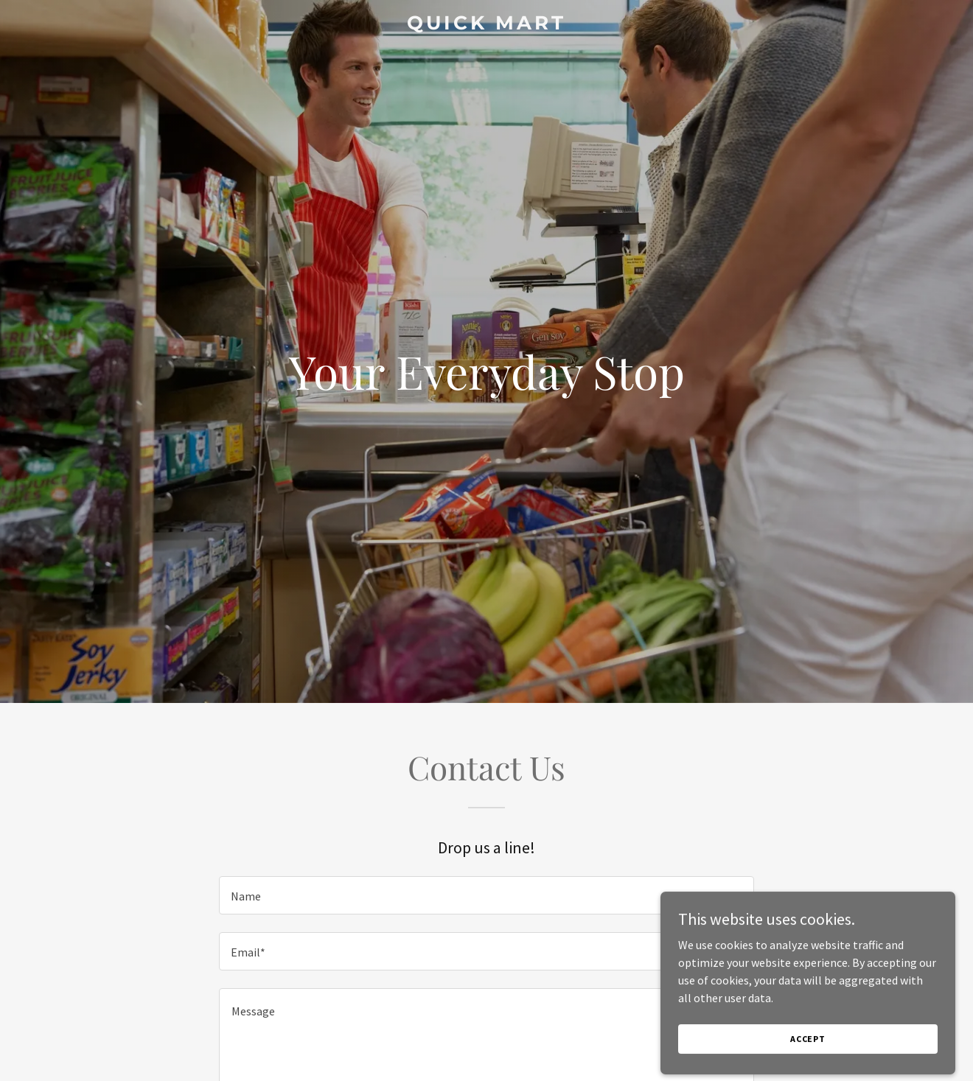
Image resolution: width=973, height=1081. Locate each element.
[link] (486, 25)
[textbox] (486, 895)
